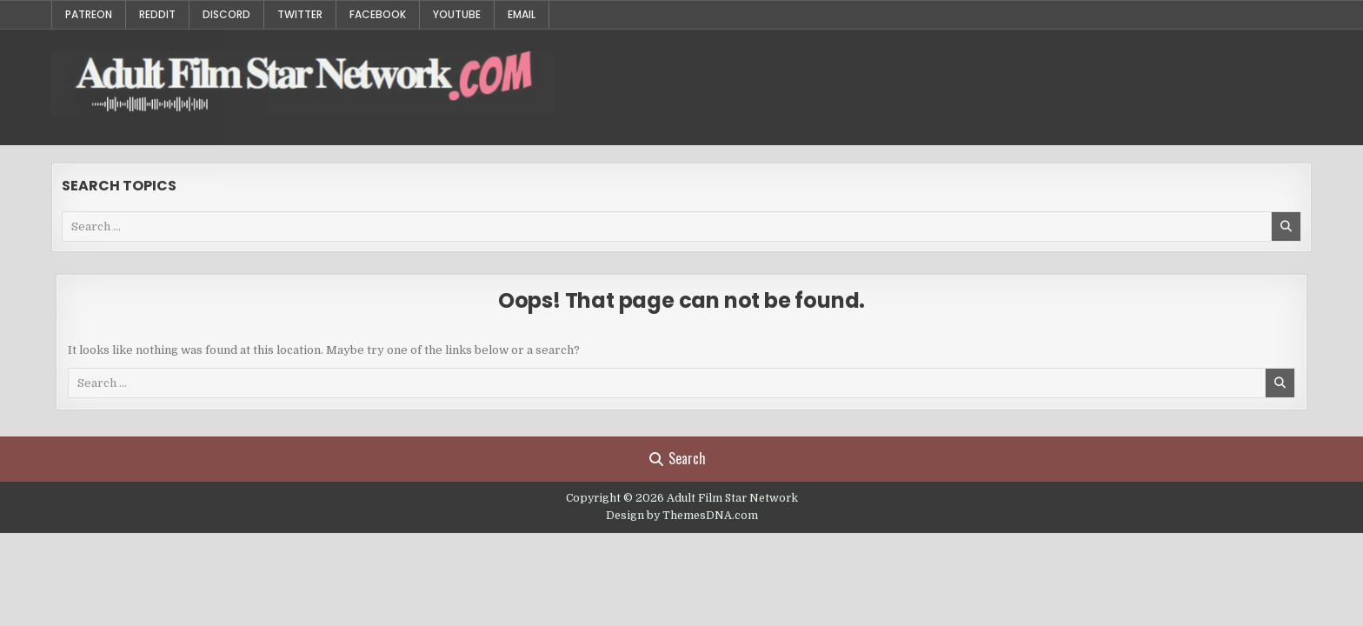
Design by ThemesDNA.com (682, 515)
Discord (226, 14)
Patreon (88, 14)
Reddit (157, 14)
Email (521, 14)
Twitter (299, 14)
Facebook (377, 14)
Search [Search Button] (677, 458)
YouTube (457, 14)
